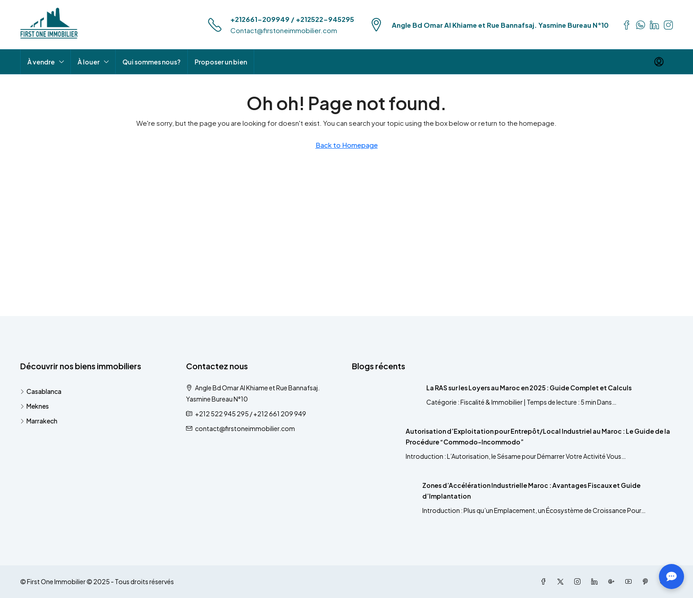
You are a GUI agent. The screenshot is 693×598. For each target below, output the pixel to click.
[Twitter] (562, 581)
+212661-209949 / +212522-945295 (292, 19)
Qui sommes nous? (151, 62)
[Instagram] (579, 581)
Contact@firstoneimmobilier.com (283, 30)
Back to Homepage (347, 145)
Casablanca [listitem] (40, 391)
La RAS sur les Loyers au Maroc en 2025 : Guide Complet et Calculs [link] (529, 388)
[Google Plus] (613, 581)
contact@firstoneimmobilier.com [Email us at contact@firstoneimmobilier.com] (245, 428)
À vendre (41, 62)
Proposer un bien (221, 62)
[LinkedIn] (596, 581)
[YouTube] (630, 581)
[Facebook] (545, 581)
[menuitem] (659, 61)
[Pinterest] (647, 581)
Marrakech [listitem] (38, 421)
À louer (89, 62)
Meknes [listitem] (34, 406)
